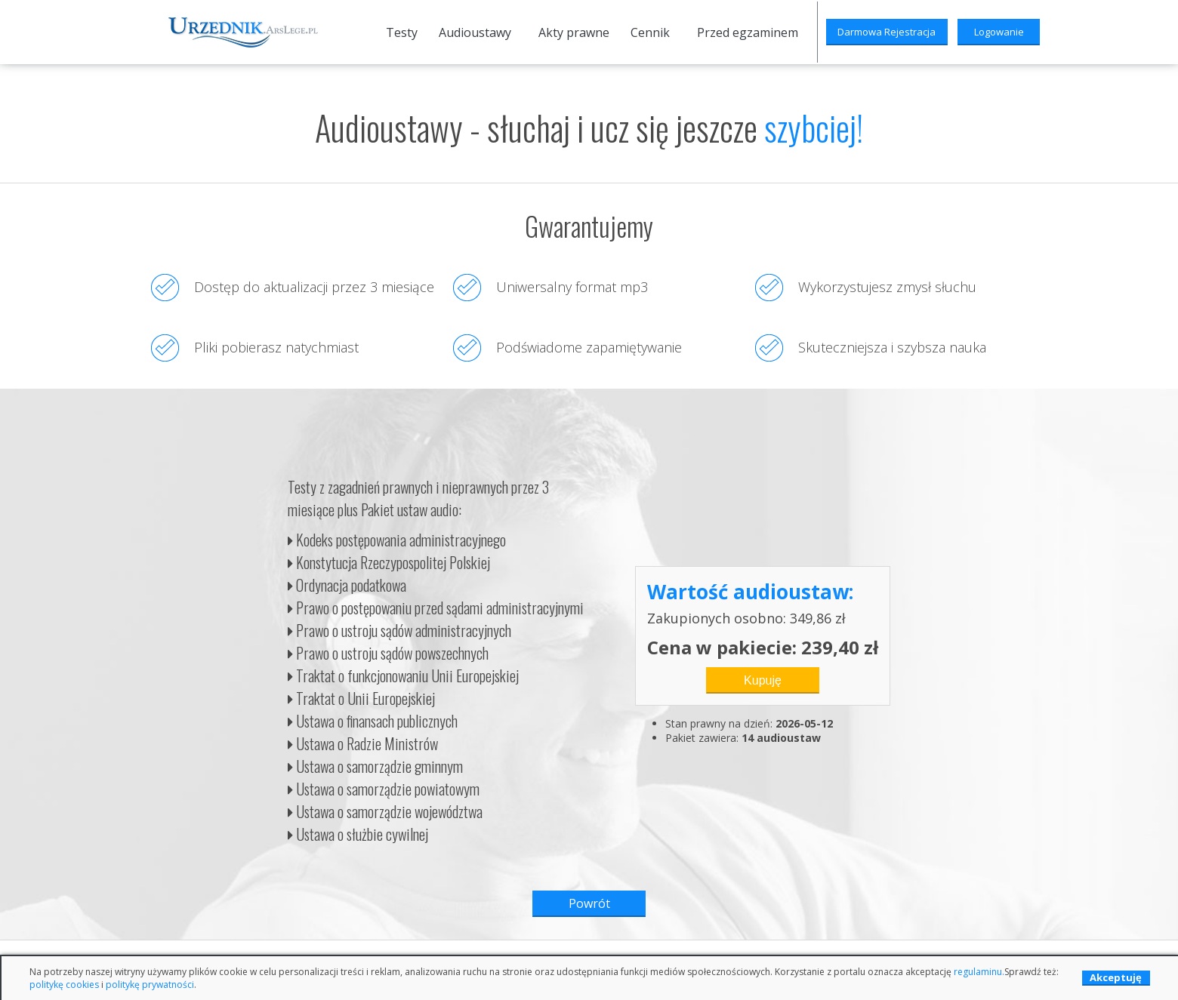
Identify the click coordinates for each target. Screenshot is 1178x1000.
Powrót (589, 903)
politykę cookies (64, 984)
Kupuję (763, 680)
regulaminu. (979, 971)
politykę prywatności (150, 984)
